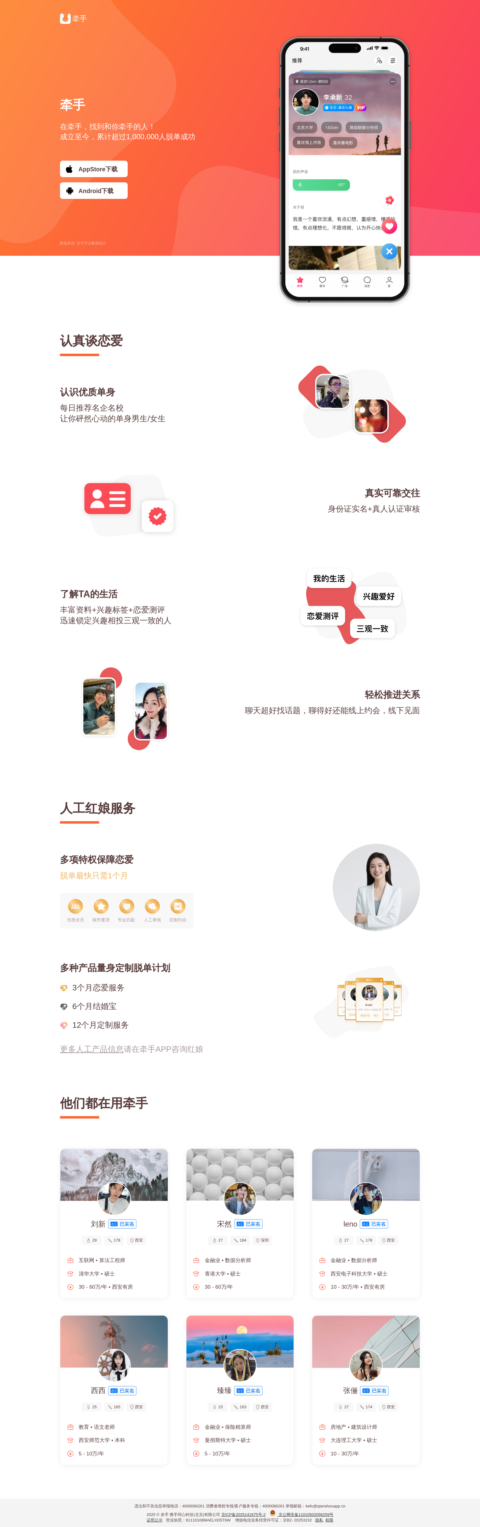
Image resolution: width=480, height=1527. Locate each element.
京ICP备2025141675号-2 (243, 1514)
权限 (329, 1520)
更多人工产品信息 (92, 1049)
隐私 (319, 1520)
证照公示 (155, 1520)
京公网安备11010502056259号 (301, 1514)
